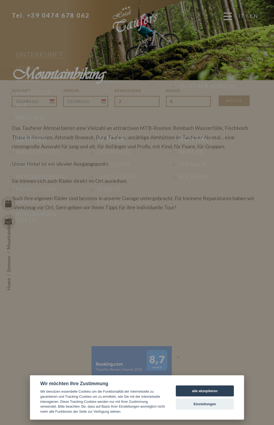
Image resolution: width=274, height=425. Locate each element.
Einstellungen (204, 404)
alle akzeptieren (204, 391)
